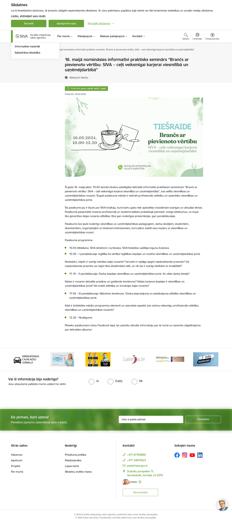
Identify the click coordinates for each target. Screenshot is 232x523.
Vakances (16, 454)
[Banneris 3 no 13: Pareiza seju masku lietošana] (98, 359)
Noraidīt (28, 23)
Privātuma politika (75, 454)
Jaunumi (20, 72)
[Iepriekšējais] (19, 359)
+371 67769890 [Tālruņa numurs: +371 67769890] (136, 454)
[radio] (94, 381)
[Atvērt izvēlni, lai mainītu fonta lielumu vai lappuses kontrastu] (212, 37)
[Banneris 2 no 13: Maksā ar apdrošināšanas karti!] (62, 359)
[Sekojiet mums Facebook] (177, 455)
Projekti (15, 466)
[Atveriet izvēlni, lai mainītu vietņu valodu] (197, 37)
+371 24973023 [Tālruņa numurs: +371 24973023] (136, 460)
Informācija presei (25, 78)
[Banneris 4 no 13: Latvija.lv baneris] (134, 359)
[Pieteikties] (203, 419)
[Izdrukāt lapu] (212, 58)
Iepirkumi (16, 460)
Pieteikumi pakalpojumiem (30, 59)
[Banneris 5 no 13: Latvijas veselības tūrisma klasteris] (170, 359)
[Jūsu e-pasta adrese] (151, 419)
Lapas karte (72, 466)
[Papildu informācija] (140, 482)
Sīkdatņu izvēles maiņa (78, 471)
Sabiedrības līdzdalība (27, 90)
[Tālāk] (213, 359)
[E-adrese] (130, 482)
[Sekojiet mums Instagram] (184, 455)
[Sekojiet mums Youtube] (192, 455)
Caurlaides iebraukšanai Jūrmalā (34, 66)
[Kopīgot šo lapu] (212, 67)
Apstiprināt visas (66, 23)
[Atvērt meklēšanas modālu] (186, 37)
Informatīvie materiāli (27, 84)
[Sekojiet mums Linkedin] (200, 455)
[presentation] (30, 396)
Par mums (17, 471)
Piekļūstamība (73, 460)
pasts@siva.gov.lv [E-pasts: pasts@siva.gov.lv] (137, 465)
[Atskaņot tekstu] (78, 77)
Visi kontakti (140, 492)
